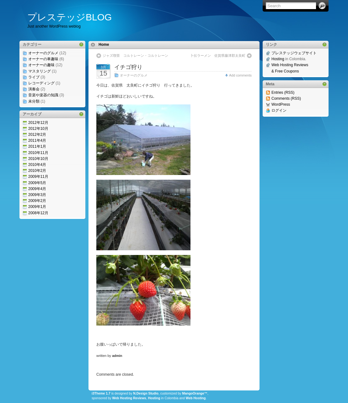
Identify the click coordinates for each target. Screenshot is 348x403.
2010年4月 (37, 164)
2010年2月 (37, 170)
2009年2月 (37, 201)
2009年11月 (38, 176)
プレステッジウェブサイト (294, 53)
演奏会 (34, 89)
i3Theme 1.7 (101, 393)
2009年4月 (37, 189)
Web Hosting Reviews (129, 398)
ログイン (278, 110)
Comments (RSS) (286, 98)
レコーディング (41, 83)
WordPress (280, 104)
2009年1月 (37, 206)
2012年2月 (37, 134)
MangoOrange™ (194, 393)
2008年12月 (38, 213)
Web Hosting (196, 398)
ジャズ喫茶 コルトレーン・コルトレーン (135, 55)
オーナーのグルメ (43, 53)
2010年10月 (38, 158)
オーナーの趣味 (41, 65)
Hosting (154, 398)
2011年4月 (37, 140)
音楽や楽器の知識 (43, 95)
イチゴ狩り (128, 67)
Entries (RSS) (282, 92)
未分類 (34, 101)
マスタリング (39, 71)
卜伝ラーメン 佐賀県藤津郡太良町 (217, 55)
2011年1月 (37, 146)
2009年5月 (37, 183)
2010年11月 (38, 153)
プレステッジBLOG (69, 17)
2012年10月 (38, 128)
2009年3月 (37, 195)
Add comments (240, 75)
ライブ (34, 77)
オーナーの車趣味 (43, 59)
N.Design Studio (145, 393)
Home (104, 44)
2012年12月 (38, 122)
